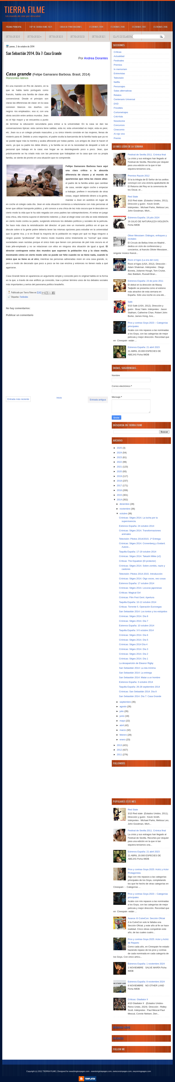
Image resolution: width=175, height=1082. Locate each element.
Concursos (119, 125)
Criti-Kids (118, 116)
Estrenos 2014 (34, 36)
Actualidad (119, 56)
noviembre (125, 508)
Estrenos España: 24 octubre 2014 (136, 526)
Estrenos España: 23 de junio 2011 (145, 281)
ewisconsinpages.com (122, 1071)
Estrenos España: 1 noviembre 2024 (146, 963)
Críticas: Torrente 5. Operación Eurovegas (140, 606)
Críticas (117, 52)
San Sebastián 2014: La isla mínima (137, 668)
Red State (133, 196)
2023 (120, 457)
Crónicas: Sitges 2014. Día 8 (133, 616)
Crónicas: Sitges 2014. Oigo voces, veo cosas (142, 578)
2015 (120, 495)
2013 (120, 745)
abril (122, 725)
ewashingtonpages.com (79, 1071)
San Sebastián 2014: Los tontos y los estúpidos (143, 611)
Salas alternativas (123, 90)
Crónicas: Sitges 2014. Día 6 (133, 635)
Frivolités (118, 108)
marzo (123, 730)
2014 (120, 499)
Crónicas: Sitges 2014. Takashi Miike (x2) (140, 556)
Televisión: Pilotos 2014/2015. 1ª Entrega (140, 538)
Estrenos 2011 (99, 36)
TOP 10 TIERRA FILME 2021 (40, 26)
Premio (117, 138)
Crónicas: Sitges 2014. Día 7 (133, 621)
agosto (123, 706)
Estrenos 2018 (118, 26)
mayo (123, 720)
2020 (120, 471)
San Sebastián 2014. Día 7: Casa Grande (140, 696)
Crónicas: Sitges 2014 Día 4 (133, 644)
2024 (120, 452)
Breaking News (121, 1027)
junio (122, 716)
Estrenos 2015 (13, 36)
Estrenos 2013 (56, 36)
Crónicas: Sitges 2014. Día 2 (133, 654)
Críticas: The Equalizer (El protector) (137, 561)
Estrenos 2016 (160, 26)
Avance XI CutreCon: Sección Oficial (146, 918)
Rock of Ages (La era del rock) (143, 260)
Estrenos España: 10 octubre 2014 (136, 625)
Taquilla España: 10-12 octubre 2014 (137, 602)
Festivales (24, 296)
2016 (120, 490)
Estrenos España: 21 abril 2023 (144, 347)
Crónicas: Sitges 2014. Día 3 (133, 649)
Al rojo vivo (119, 133)
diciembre (125, 504)
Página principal (14, 26)
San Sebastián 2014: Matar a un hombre (139, 677)
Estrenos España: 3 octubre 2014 (136, 682)
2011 (120, 754)
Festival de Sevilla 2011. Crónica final (147, 154)
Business (118, 1038)
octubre (124, 513)
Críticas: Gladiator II (138, 999)
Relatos (117, 95)
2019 (120, 476)
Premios (118, 65)
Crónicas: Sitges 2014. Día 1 (133, 658)
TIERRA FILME (24, 9)
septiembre (126, 702)
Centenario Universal (124, 99)
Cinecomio (119, 129)
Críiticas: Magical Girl (130, 592)
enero (123, 739)
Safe (130, 301)
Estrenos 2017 (139, 26)
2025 (120, 448)
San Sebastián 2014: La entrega (135, 672)
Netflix (117, 82)
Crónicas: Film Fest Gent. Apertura (136, 597)
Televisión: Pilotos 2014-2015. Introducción (140, 573)
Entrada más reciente (18, 399)
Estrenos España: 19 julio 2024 (143, 217)
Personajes (119, 86)
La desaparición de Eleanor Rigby (136, 663)
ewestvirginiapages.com (101, 1071)
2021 (120, 466)
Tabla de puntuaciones (71, 26)
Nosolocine (119, 121)
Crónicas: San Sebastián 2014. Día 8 (138, 691)
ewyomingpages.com (142, 1071)
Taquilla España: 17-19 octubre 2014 (137, 551)
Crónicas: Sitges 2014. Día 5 (133, 639)
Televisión (119, 78)
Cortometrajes (121, 112)
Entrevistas (119, 73)
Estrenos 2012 (77, 36)
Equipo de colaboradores (125, 36)
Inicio (59, 397)
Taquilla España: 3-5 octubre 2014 (136, 630)
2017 (120, 485)
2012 (120, 749)
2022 (120, 462)
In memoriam (120, 69)
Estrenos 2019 (96, 26)
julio (122, 711)
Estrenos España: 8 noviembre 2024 (146, 981)
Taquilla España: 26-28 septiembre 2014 (139, 686)
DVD (116, 103)
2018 (120, 480)
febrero (124, 734)
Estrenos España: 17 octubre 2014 (136, 583)
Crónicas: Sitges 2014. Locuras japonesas (140, 588)
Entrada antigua (98, 399)
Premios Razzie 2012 (139, 175)
